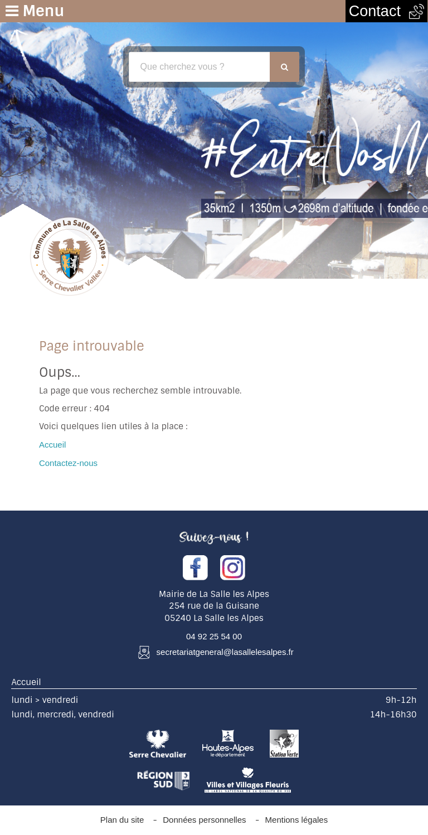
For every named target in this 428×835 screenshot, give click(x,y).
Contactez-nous (68, 463)
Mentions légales (296, 819)
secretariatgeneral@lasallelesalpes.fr (225, 652)
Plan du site (122, 819)
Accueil (52, 444)
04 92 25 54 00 (214, 636)
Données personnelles (204, 819)
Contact (386, 11)
